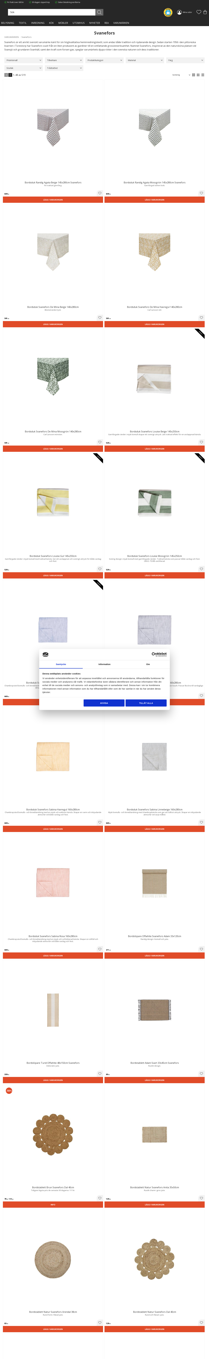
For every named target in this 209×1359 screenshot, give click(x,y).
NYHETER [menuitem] (94, 22)
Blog (57, 1348)
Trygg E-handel (62, 1336)
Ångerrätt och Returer (65, 1339)
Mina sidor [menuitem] (187, 12)
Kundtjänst (111, 1336)
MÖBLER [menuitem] (63, 22)
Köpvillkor (111, 1339)
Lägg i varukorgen (20, 136)
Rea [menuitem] (107, 22)
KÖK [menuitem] (51, 22)
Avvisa (104, 703)
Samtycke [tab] (61, 664)
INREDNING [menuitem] (37, 22)
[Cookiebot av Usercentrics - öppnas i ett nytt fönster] (154, 654)
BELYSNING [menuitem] (7, 22)
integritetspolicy (176, 1302)
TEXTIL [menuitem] (23, 22)
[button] (199, 12)
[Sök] (117, 12)
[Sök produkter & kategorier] (87, 12)
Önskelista (111, 1353)
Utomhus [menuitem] (79, 22)
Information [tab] (105, 664)
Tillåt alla (146, 703)
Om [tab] (148, 664)
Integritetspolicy (62, 1342)
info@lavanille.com (19, 1347)
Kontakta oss (61, 1345)
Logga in (110, 1350)
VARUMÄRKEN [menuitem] (121, 22)
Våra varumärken (63, 1351)
